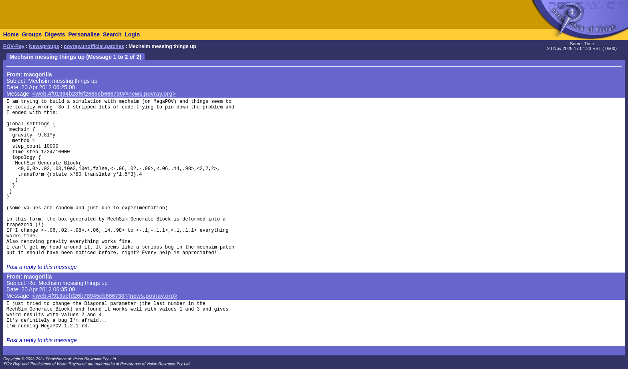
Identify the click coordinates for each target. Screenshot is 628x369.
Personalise (84, 34)
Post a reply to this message (41, 267)
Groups (32, 34)
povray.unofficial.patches (94, 46)
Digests (55, 34)
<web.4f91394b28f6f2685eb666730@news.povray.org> (104, 93)
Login (132, 34)
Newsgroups (44, 46)
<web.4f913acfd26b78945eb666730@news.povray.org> (104, 296)
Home (11, 34)
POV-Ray (13, 46)
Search (112, 34)
